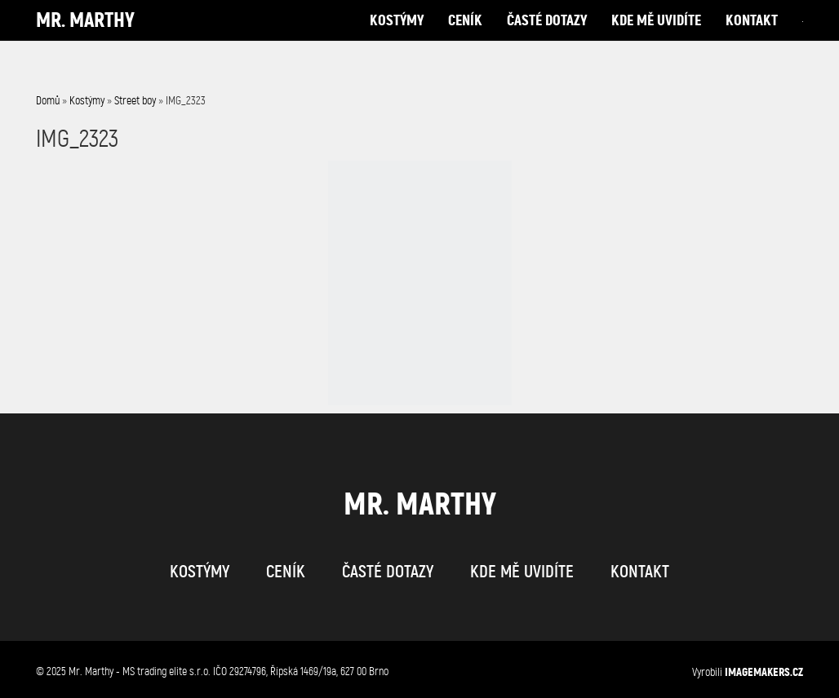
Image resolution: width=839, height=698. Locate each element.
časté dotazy (547, 36)
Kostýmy (86, 101)
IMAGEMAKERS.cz (764, 672)
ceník (465, 36)
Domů (48, 101)
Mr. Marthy (85, 36)
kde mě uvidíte (656, 36)
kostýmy (397, 36)
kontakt (752, 36)
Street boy (135, 101)
